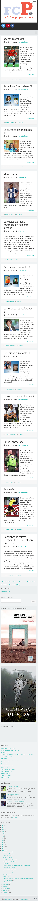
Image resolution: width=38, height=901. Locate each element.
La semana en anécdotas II (18, 310)
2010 (3, 850)
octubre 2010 (6, 856)
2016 (3, 839)
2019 (3, 833)
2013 (3, 844)
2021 (3, 829)
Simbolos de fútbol (6, 775)
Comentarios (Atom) (14, 585)
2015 (3, 841)
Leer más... (15, 817)
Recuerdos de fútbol (6, 771)
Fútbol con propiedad (13, 898)
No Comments (19, 79)
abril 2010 (5, 890)
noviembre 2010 (7, 854)
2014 (3, 842)
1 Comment (20, 166)
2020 (3, 831)
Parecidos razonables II (17, 267)
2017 (3, 837)
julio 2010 (5, 884)
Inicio (20, 581)
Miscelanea (4, 767)
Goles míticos (5, 764)
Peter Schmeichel (14, 441)
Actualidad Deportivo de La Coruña (10, 750)
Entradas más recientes (8, 581)
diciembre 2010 (7, 852)
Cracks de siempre (9, 482)
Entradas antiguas (31, 581)
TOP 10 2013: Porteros (13, 794)
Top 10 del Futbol (5, 777)
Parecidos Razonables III (18, 86)
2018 (3, 835)
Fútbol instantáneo (6, 762)
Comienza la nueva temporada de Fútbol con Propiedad (18, 540)
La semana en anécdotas (10, 166)
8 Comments (19, 529)
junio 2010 (5, 886)
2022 (3, 827)
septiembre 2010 (7, 881)
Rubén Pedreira (23, 42)
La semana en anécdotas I (19, 396)
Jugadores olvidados (7, 766)
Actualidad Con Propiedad (8, 748)
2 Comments (19, 214)
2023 (3, 825)
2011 (3, 848)
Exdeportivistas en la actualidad (10, 760)
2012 (3, 846)
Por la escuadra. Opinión (8, 769)
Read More (30, 74)
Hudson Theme (8, 899)
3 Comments (20, 345)
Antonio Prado (22, 315)
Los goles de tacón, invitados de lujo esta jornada (16, 224)
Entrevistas (4, 758)
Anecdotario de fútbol (7, 752)
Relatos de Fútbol (6, 773)
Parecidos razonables (9, 122)
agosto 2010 (6, 883)
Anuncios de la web (9, 575)
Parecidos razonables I (17, 353)
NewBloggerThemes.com (25, 899)
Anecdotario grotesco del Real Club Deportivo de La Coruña (17, 754)
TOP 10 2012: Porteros (13, 786)
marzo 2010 (6, 892)
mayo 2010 (6, 888)
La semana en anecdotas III (18, 131)
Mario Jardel (11, 174)
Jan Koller (9, 489)
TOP (35, 898)
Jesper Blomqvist (14, 38)
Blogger (24, 898)
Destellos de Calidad (9, 259)
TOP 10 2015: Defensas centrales (16, 801)
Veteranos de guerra (9, 79)
